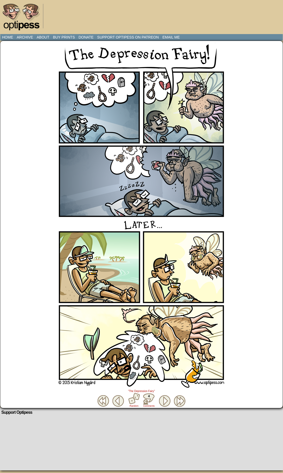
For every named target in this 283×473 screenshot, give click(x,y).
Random (134, 406)
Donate (85, 37)
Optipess (23, 18)
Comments (149, 400)
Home (7, 37)
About (43, 37)
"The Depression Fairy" (141, 391)
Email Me (171, 37)
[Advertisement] (142, 14)
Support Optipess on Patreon (128, 37)
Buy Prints (64, 37)
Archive (25, 37)
